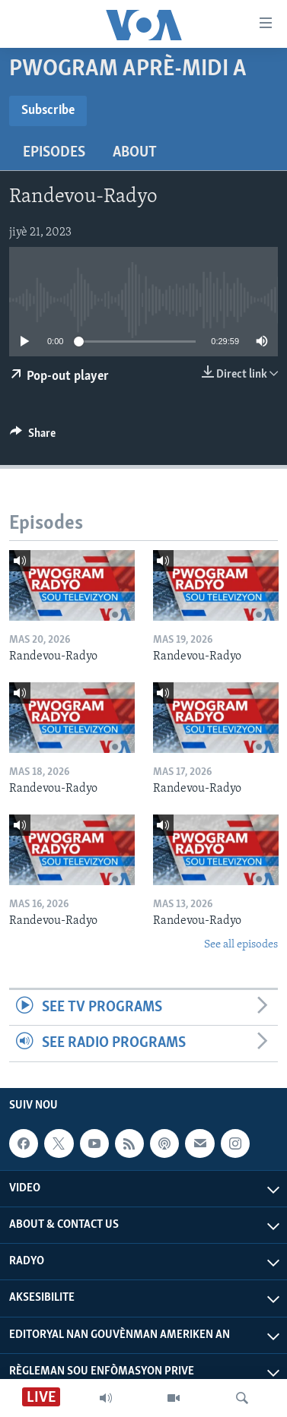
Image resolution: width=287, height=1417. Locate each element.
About (135, 152)
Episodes (54, 152)
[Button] (33, 436)
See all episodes (241, 944)
